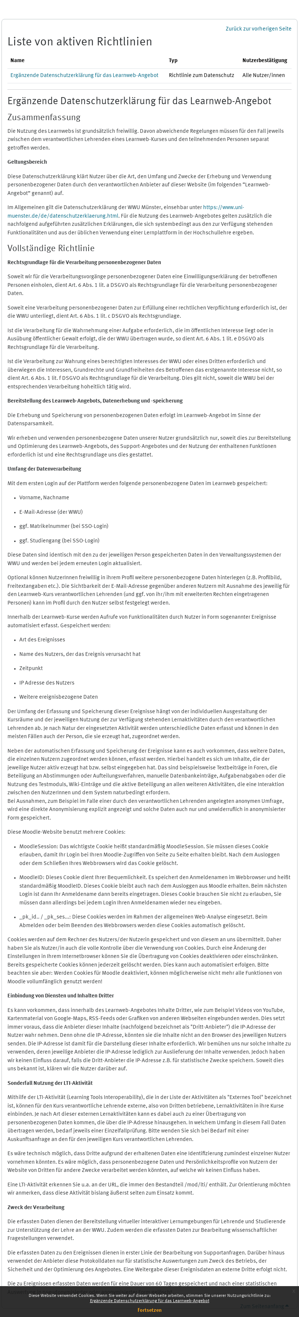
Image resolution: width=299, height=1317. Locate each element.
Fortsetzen (150, 1310)
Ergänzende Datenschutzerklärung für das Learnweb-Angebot (149, 1301)
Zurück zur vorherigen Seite (259, 29)
